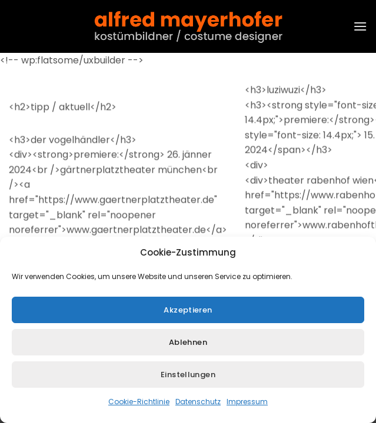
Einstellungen (188, 376)
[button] (360, 26)
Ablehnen (188, 344)
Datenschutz (198, 404)
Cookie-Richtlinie (138, 404)
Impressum (247, 404)
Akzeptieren (188, 311)
